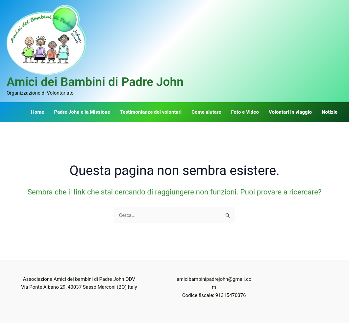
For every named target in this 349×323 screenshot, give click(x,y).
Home (37, 112)
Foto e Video (245, 112)
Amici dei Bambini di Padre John (95, 82)
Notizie (329, 112)
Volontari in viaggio (290, 112)
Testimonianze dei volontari (151, 112)
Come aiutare (206, 112)
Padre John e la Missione (82, 112)
